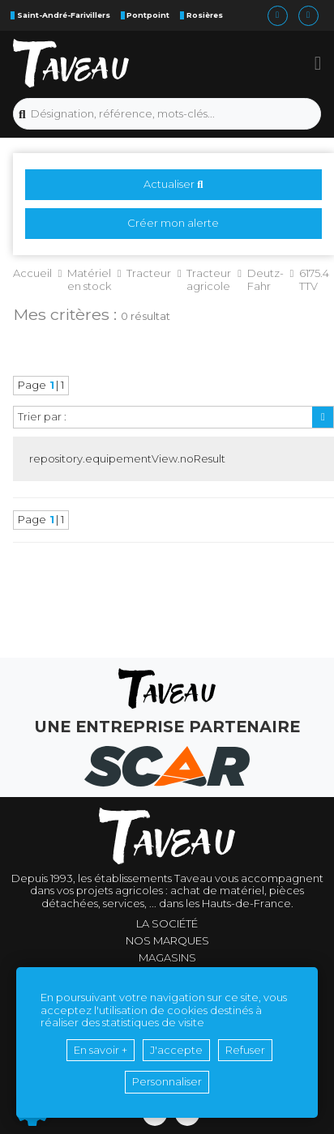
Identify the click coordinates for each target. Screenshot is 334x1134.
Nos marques (167, 941)
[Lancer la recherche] (22, 114)
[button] (318, 63)
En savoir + (100, 1049)
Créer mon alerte (173, 222)
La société (167, 924)
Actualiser (173, 183)
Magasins (167, 958)
